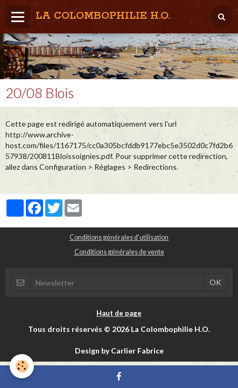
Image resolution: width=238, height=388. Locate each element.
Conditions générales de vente (119, 252)
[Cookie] (22, 366)
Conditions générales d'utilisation (119, 237)
